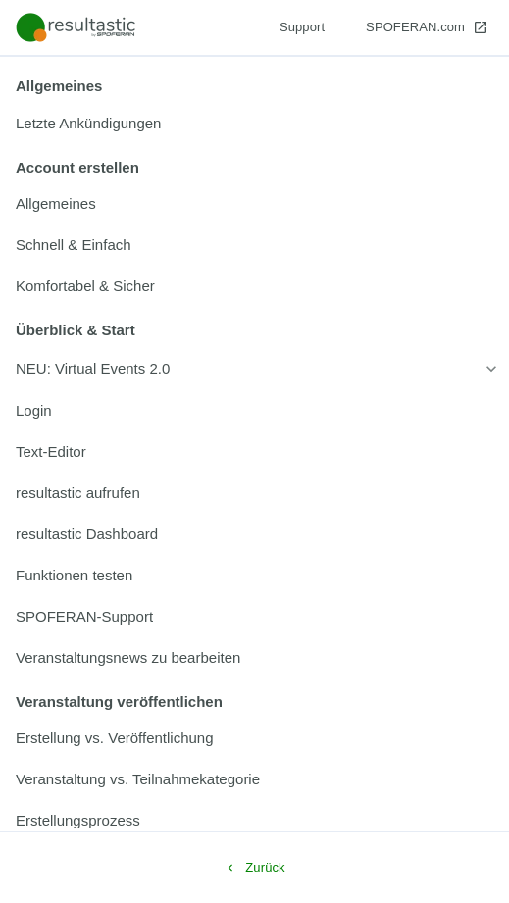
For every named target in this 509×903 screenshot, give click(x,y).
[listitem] (254, 123)
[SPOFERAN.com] (427, 27)
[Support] (302, 27)
